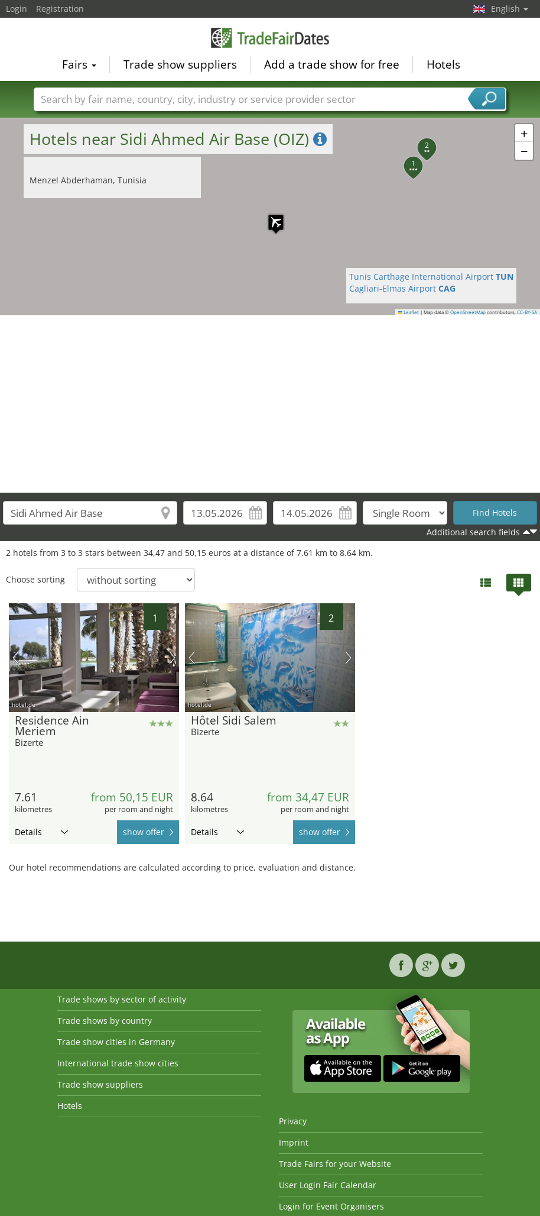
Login (16, 8)
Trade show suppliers (180, 62)
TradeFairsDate (270, 36)
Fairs (79, 62)
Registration (60, 8)
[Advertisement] (270, 404)
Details (41, 831)
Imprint (293, 1142)
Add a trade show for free (331, 62)
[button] (270, 216)
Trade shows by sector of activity (121, 999)
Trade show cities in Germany (116, 1041)
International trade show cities (117, 1063)
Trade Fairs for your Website (335, 1163)
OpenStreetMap (468, 312)
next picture (172, 658)
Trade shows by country (104, 1020)
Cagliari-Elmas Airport (402, 288)
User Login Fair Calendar (327, 1185)
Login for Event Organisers (331, 1206)
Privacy (293, 1121)
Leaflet (408, 312)
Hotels (443, 62)
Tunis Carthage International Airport (431, 276)
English (509, 8)
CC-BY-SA (527, 312)
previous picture (15, 658)
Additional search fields (473, 532)
